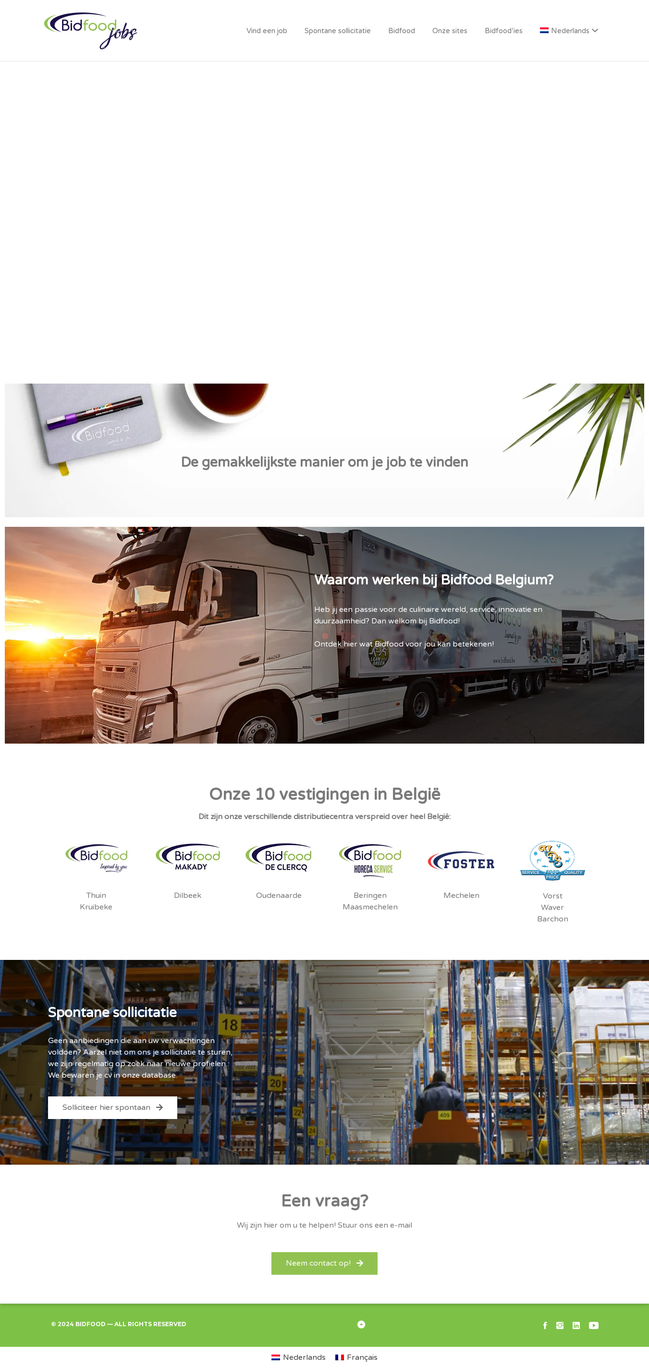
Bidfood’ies (504, 30)
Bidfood (401, 30)
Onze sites (449, 30)
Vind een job (266, 30)
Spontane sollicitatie (338, 30)
